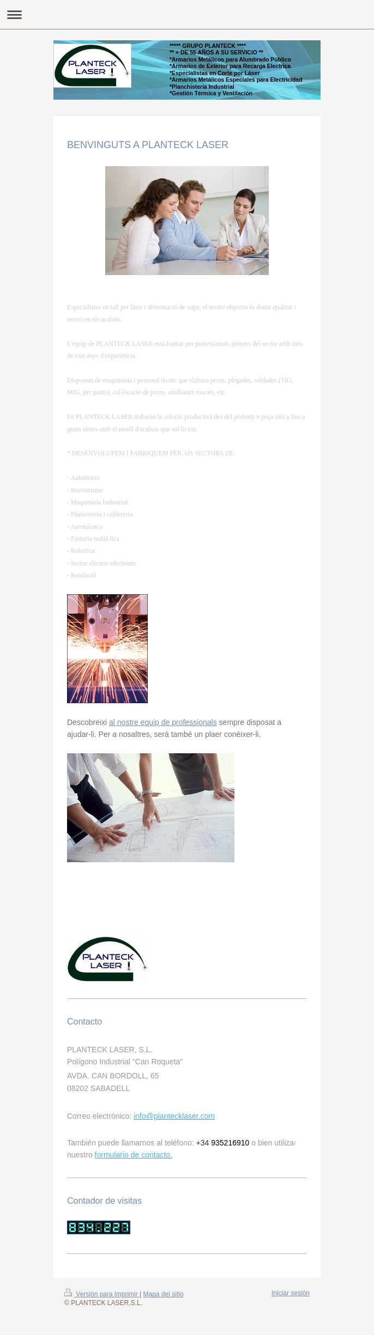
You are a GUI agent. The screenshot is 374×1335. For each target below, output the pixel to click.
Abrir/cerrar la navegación (187, 14)
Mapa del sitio (163, 1294)
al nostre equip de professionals (163, 722)
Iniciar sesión (291, 1293)
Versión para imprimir (102, 1294)
